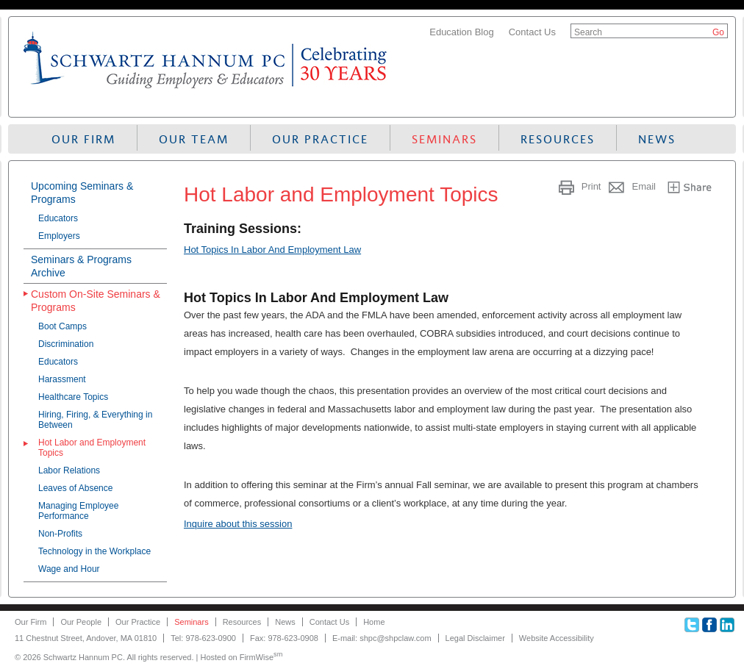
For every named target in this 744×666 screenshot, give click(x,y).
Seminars (444, 139)
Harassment (62, 379)
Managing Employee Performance (78, 511)
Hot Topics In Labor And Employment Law (272, 249)
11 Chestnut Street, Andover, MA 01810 (86, 638)
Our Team (194, 139)
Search (588, 32)
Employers (59, 236)
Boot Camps (62, 326)
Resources (558, 139)
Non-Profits (60, 534)
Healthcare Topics (73, 397)
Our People (80, 621)
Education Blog (461, 31)
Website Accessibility (556, 638)
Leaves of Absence (75, 488)
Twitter (691, 624)
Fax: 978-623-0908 (284, 638)
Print (591, 186)
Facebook (709, 624)
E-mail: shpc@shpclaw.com (382, 638)
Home (373, 621)
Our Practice (320, 139)
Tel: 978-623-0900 (203, 638)
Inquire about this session (238, 523)
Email (644, 186)
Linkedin (727, 624)
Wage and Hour (69, 569)
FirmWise (261, 657)
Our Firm (83, 139)
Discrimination (65, 344)
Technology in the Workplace (94, 551)
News (657, 139)
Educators (58, 218)
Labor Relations (69, 470)
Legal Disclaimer (475, 638)
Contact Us (532, 31)
